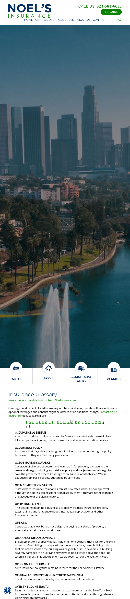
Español (111, 12)
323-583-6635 (100, 6)
